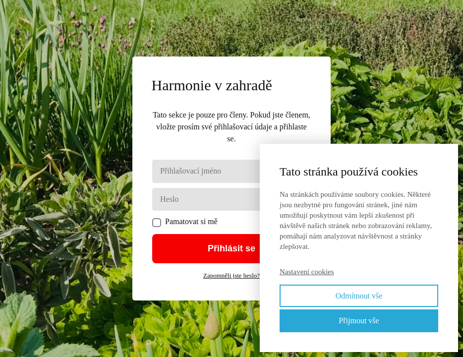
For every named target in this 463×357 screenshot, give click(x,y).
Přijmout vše (359, 320)
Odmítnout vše (359, 296)
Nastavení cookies (307, 272)
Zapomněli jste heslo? (231, 275)
